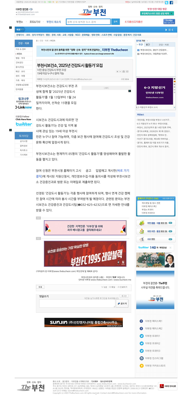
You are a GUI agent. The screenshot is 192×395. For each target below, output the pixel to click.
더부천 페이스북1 (153, 321)
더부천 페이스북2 (149, 206)
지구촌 (150, 2)
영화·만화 (95, 35)
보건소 (19, 54)
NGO (77, 35)
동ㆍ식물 (47, 2)
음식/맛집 (20, 67)
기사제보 (62, 2)
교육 (64, 35)
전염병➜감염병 (22, 85)
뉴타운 (144, 2)
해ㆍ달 (54, 2)
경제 (53, 35)
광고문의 (65, 381)
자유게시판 (159, 2)
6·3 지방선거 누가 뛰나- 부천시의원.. (153, 124)
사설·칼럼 (117, 35)
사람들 (70, 35)
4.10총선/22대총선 (133, 22)
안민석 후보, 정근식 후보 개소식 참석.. (153, 147)
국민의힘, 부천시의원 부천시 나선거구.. (153, 120)
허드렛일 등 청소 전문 (151, 203)
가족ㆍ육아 (20, 80)
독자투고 (23, 150)
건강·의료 (137, 35)
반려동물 (19, 89)
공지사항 (23, 141)
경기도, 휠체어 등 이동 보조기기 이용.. (153, 143)
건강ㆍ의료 (164, 44)
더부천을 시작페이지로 (76, 2)
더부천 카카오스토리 (155, 366)
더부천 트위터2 (152, 343)
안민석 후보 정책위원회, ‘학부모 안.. (152, 135)
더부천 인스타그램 (154, 358)
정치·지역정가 (38, 35)
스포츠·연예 (106, 35)
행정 (48, 35)
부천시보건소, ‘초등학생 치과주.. (152, 54)
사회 (59, 35)
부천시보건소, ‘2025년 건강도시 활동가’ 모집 (70, 66)
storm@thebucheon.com (82, 79)
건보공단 (19, 63)
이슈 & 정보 (21, 49)
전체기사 (20, 35)
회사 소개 (56, 381)
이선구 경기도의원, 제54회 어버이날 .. (153, 139)
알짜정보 (23, 146)
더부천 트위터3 (148, 213)
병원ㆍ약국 (20, 58)
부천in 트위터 (147, 210)
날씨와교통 (136, 2)
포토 (28, 35)
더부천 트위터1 (152, 336)
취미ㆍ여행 (20, 76)
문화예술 (85, 35)
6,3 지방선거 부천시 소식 (147, 107)
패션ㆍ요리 (20, 72)
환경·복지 (127, 35)
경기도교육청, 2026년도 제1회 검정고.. (154, 131)
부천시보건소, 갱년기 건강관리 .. (152, 50)
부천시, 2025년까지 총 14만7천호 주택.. (154, 128)
